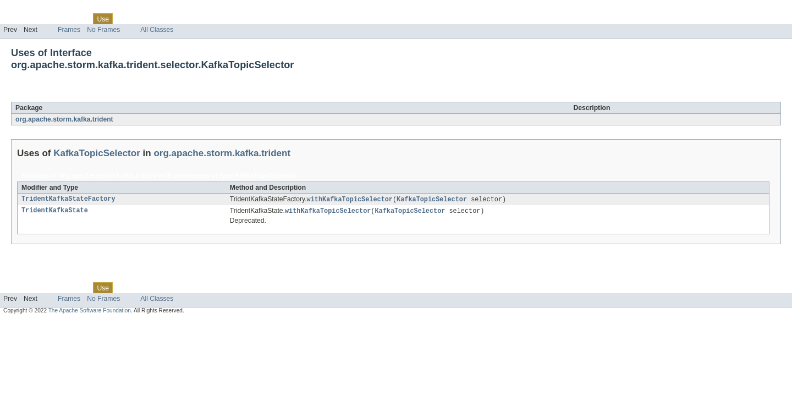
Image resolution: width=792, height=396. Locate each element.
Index (188, 19)
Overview (17, 19)
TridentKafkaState (54, 211)
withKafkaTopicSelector (350, 199)
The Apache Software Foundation (89, 312)
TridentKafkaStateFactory (68, 199)
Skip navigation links (30, 9)
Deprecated (156, 19)
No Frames (103, 30)
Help (210, 19)
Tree (126, 19)
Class (78, 19)
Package (51, 19)
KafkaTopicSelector (106, 96)
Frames (69, 30)
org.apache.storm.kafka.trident (64, 119)
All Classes (156, 30)
